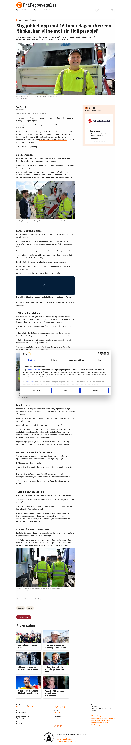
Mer (54, 10)
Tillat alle (94, 390)
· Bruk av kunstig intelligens (100, 720)
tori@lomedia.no (21, 110)
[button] (109, 128)
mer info (30, 382)
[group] (99, 129)
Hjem (18, 10)
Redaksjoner (27, 10)
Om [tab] (99, 360)
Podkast (47, 10)
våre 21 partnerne (33, 370)
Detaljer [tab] (54, 360)
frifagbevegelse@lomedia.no (26, 707)
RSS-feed (57, 713)
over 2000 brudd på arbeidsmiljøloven (53, 140)
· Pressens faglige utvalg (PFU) (66, 741)
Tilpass (65, 390)
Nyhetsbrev (38, 10)
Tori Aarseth (21, 107)
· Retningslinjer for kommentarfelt (103, 718)
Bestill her (57, 719)
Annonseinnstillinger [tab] (76, 360)
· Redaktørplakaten (62, 737)
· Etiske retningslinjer (98, 716)
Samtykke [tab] (31, 360)
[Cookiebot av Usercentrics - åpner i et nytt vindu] (100, 353)
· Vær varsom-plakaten (64, 739)
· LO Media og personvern (99, 725)
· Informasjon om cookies (99, 723)
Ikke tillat (36, 390)
